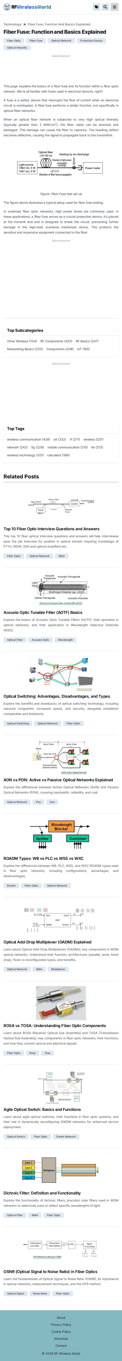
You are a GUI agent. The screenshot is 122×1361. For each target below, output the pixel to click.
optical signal (15, 1293)
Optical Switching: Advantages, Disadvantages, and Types (57, 696)
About (61, 1317)
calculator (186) (58, 455)
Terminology (13, 24)
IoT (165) (83, 349)
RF (27, 7)
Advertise (61, 1338)
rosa (32, 1053)
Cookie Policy (61, 1331)
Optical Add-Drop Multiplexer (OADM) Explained (47, 942)
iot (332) (60, 439)
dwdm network (66, 1136)
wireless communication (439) (28, 439)
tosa (47, 1053)
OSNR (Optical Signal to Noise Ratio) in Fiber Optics (50, 1271)
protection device (91, 40)
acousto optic (40, 639)
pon (38, 802)
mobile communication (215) (67, 447)
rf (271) (75, 439)
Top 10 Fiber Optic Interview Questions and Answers (52, 529)
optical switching (18, 723)
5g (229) (37, 447)
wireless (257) (94, 439)
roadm (11, 885)
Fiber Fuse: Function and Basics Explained (59, 24)
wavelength (65, 639)
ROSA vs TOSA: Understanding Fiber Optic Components (55, 1025)
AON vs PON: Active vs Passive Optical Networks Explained (58, 780)
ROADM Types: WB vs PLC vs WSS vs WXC (44, 858)
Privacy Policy (61, 1324)
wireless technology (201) (25, 455)
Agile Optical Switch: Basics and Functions (42, 1109)
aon (52, 802)
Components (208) (60, 349)
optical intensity (17, 47)
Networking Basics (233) (25, 349)
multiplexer (58, 969)
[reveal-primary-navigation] (114, 7)
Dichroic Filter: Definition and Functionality (42, 1193)
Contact (61, 1345)
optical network (61, 40)
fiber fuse (35, 40)
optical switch (16, 1136)
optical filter (15, 639)
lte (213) (97, 447)
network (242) (17, 447)
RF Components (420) (56, 341)
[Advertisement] (61, 69)
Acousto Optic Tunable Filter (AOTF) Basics (43, 612)
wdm (61, 556)
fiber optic (14, 40)
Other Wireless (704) (22, 341)
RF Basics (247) (87, 341)
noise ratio (40, 1293)
